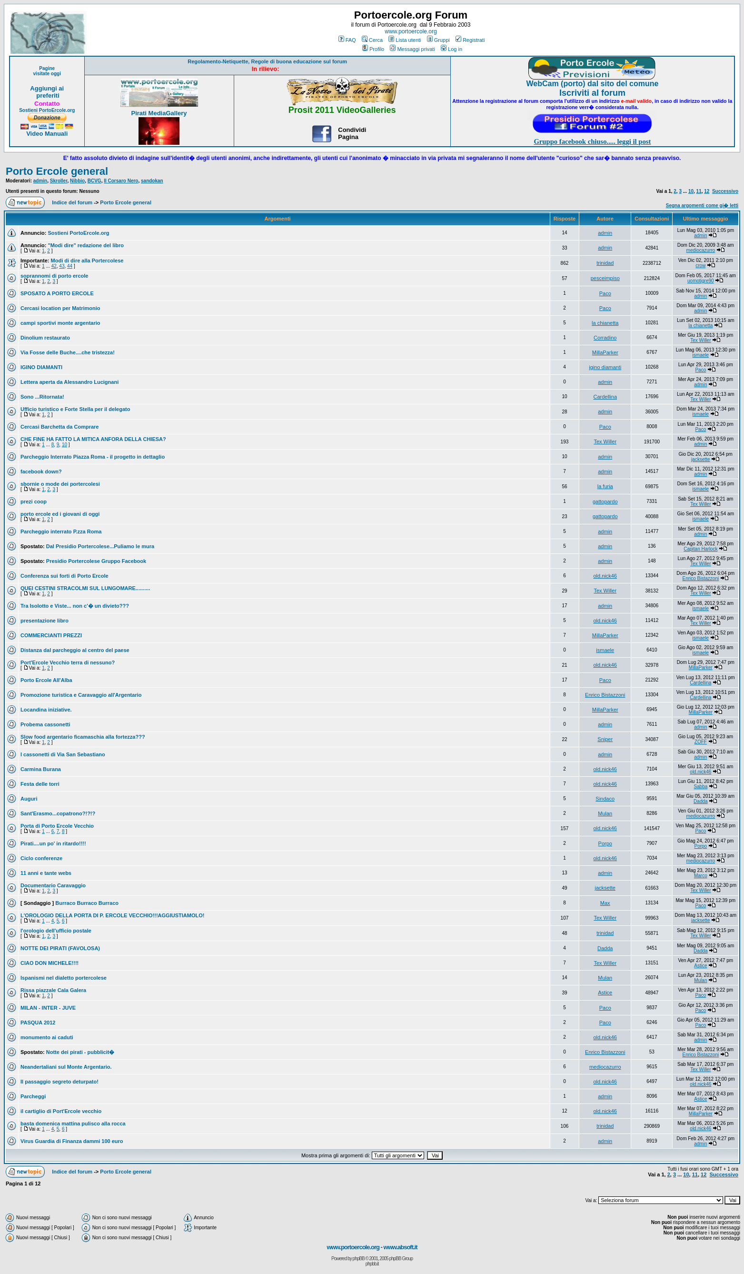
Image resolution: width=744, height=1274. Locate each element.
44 (69, 266)
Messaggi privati (412, 49)
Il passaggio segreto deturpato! (59, 1081)
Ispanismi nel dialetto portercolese (63, 978)
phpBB (359, 1258)
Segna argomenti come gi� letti (702, 205)
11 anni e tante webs (45, 873)
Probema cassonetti (45, 724)
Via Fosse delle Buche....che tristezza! (67, 352)
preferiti (47, 95)
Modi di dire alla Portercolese (87, 260)
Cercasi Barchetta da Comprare (59, 427)
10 (691, 191)
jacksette (700, 459)
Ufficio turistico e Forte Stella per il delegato (75, 409)
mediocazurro (700, 250)
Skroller (59, 180)
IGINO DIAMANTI (41, 367)
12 (706, 191)
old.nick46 (605, 576)
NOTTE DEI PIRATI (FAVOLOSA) (60, 948)
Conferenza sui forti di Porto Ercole (64, 576)
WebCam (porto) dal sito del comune (592, 84)
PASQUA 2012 (37, 1022)
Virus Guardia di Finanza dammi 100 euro (71, 1141)
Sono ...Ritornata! (42, 397)
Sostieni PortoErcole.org (47, 110)
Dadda (700, 801)
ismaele (701, 355)
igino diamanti (605, 367)
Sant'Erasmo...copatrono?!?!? (57, 813)
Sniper (605, 739)
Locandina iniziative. (46, 709)
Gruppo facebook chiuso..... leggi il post (592, 141)
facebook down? (41, 471)
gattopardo (605, 501)
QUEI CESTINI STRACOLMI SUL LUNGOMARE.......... (85, 588)
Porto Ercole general (57, 171)
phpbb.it (372, 1263)
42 (54, 266)
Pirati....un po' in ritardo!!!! (53, 843)
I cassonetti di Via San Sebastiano (62, 754)
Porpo (605, 843)
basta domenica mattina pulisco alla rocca (73, 1123)
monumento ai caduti (46, 1037)
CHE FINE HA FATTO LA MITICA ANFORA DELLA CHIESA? (93, 439)
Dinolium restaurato (45, 338)
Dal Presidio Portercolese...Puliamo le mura (100, 546)
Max (605, 903)
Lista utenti (404, 40)
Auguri (28, 799)
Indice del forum (72, 202)
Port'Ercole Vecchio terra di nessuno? (67, 662)
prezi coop (33, 501)
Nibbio (77, 180)
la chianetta (605, 323)
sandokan (152, 180)
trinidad (605, 263)
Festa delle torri (40, 784)
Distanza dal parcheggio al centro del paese (74, 650)
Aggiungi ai (47, 88)
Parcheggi (33, 1096)
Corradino (605, 338)
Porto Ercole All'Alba (46, 680)
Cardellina (605, 397)
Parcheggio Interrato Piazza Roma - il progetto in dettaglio (92, 457)
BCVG (94, 180)
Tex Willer (700, 340)
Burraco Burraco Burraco (87, 903)
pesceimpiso (605, 278)
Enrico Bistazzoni (700, 578)
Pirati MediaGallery (159, 113)
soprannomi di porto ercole (54, 276)
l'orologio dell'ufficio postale (55, 930)
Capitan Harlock (700, 549)
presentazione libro (44, 620)
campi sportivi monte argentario (60, 323)
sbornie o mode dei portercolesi (60, 484)
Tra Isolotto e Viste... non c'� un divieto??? (74, 606)
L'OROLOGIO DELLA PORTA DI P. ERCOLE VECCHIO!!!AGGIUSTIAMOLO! (112, 915)
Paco (605, 293)
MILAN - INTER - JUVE (48, 1008)
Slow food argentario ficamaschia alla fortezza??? (82, 737)
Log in (451, 49)
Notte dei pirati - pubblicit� (80, 1052)
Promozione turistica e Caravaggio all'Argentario (80, 695)
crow (700, 265)
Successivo (725, 191)
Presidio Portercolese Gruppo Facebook (96, 561)
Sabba (700, 786)
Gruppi (438, 40)
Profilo (373, 49)
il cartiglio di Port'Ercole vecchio (60, 1111)
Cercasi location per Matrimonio (60, 308)
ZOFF (700, 741)
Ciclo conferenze (41, 858)
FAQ (347, 40)
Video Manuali (47, 133)
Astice (700, 965)
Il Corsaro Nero (121, 180)
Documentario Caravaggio (53, 885)
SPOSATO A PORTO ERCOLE (57, 293)
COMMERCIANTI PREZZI (51, 635)
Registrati (470, 40)
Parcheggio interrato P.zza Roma (60, 531)
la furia (605, 486)
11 (699, 191)
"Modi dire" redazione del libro (86, 245)
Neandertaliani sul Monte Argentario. (66, 1067)
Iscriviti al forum (592, 93)
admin (40, 180)
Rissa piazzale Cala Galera (53, 990)
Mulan (605, 813)
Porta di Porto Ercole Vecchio (57, 826)
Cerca (372, 40)
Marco (700, 875)
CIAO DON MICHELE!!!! (49, 963)
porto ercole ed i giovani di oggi (59, 514)
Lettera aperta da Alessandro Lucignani (69, 382)
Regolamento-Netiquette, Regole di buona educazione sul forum (267, 61)
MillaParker (605, 352)
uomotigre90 (700, 280)
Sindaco (605, 799)
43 (61, 266)
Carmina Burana (40, 769)
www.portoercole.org (410, 31)
